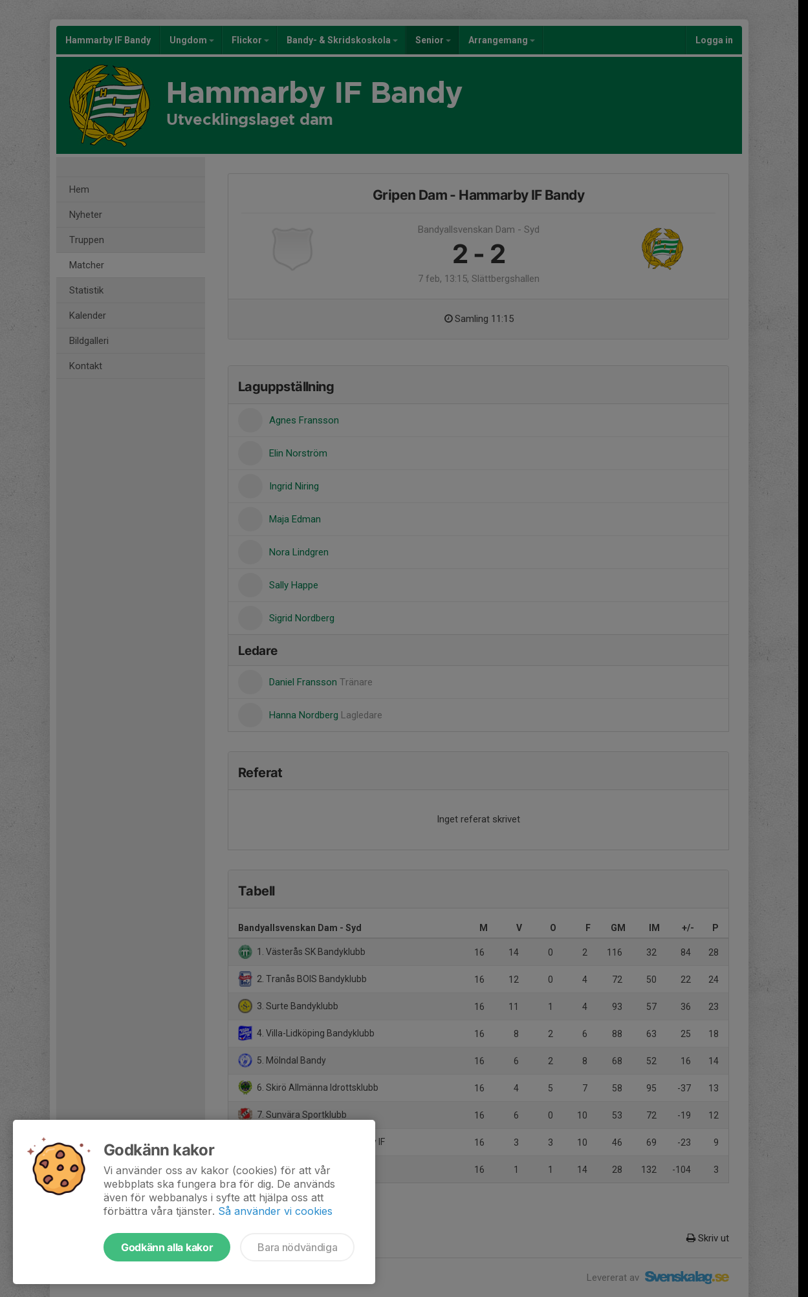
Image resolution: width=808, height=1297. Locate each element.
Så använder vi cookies (275, 1211)
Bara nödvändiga (297, 1247)
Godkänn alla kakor (167, 1247)
